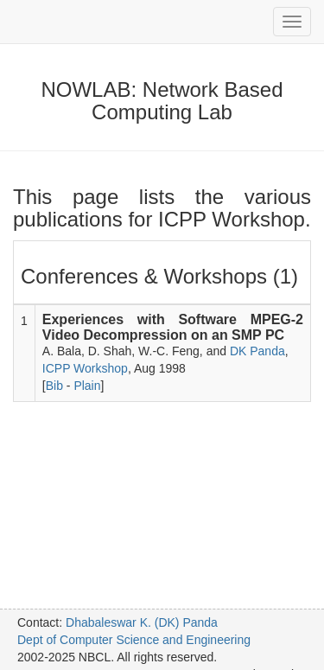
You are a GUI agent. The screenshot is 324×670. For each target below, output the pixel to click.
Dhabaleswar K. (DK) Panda (142, 622)
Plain (86, 385)
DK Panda (257, 351)
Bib (54, 385)
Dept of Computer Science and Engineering (134, 640)
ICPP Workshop (85, 368)
